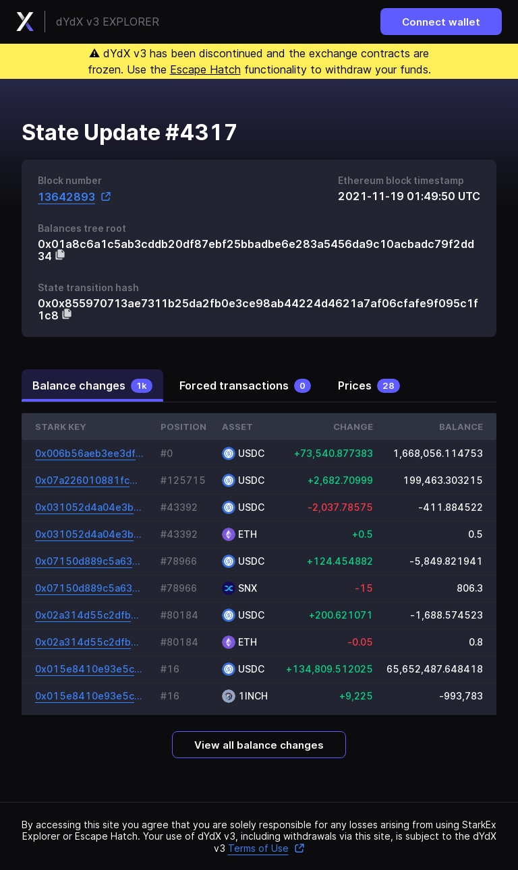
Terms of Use (266, 848)
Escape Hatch (205, 69)
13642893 (74, 196)
